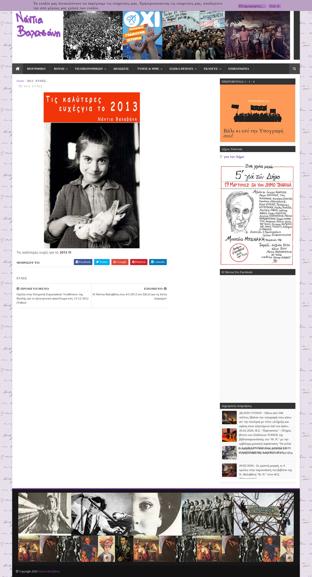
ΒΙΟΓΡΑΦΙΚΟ (36, 68)
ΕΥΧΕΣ (41, 81)
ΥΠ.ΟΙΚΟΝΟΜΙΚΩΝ (89, 68)
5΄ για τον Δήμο (232, 156)
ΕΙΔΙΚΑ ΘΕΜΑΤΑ (181, 68)
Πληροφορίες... (252, 6)
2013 (30, 81)
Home (20, 81)
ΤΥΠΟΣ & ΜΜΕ (148, 68)
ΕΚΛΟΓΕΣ (211, 68)
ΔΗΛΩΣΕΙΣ (121, 68)
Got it (275, 6)
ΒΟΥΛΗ (59, 68)
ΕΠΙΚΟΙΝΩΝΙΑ (238, 68)
